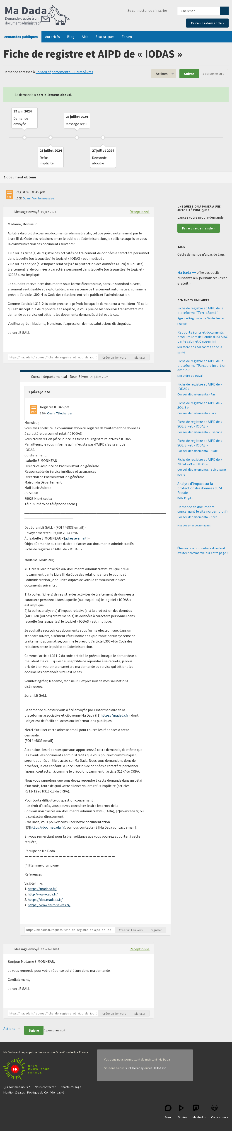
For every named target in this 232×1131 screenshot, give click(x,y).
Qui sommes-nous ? (16, 1087)
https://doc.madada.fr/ (45, 899)
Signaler (139, 357)
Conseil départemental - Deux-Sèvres (64, 72)
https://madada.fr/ (42, 888)
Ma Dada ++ (186, 272)
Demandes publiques (21, 36)
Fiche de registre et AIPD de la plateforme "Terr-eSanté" (200, 310)
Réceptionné (140, 211)
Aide (85, 36)
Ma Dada (37, 15)
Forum (127, 36)
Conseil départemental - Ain (196, 394)
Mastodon (199, 1112)
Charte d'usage (71, 1087)
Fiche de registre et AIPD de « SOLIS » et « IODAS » (199, 423)
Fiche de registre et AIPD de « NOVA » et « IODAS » (199, 461)
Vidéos (183, 1112)
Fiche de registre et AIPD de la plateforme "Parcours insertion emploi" (201, 365)
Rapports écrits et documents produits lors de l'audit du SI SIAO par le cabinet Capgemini (202, 337)
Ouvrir (27, 198)
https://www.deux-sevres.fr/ (49, 905)
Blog (71, 36)
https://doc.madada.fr (47, 827)
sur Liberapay (134, 1068)
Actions (162, 73)
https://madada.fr (114, 715)
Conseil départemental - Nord (197, 517)
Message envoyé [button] (27, 211)
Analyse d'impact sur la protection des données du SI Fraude (199, 488)
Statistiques (105, 36)
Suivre (189, 73)
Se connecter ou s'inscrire (147, 10)
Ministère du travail (190, 376)
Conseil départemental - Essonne (199, 432)
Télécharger (64, 413)
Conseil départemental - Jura (197, 413)
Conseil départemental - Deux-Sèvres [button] (60, 376)
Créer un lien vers (114, 357)
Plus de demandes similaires (193, 525)
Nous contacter (45, 1087)
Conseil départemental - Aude (197, 451)
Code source (220, 1112)
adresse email (75, 538)
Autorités (52, 36)
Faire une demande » (207, 23)
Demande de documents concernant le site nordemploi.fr (202, 509)
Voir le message (43, 198)
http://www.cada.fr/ (43, 894)
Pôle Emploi (185, 498)
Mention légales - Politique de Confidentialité (33, 1092)
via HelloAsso (157, 1068)
